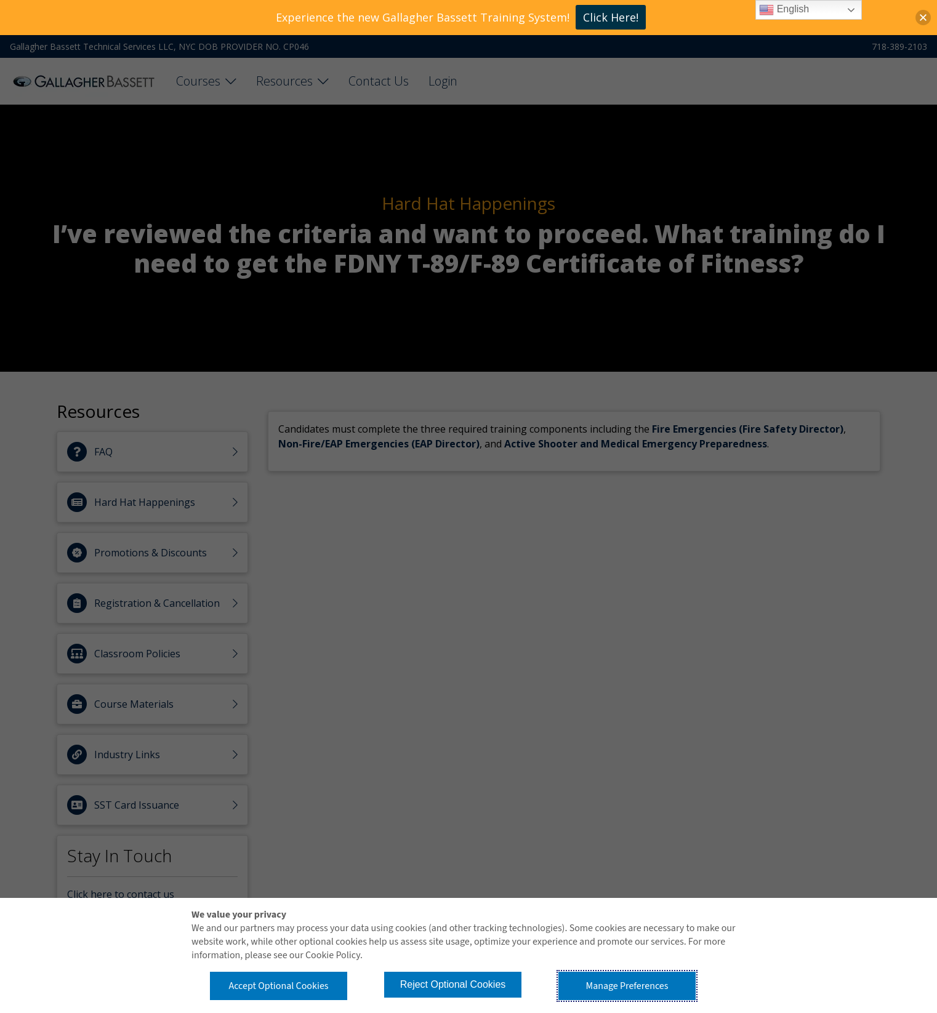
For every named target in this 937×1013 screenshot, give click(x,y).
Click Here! (610, 17)
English (784, 9)
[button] (923, 17)
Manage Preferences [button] (627, 986)
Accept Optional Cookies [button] (278, 986)
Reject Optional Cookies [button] (453, 984)
